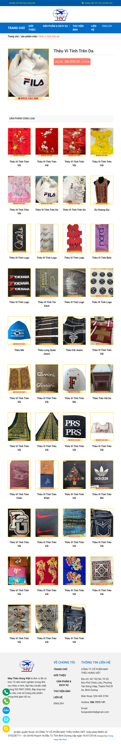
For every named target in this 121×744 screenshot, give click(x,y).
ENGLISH (107, 26)
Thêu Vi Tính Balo (101, 257)
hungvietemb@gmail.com (95, 712)
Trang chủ (13, 36)
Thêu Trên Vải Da (101, 398)
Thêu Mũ (19, 350)
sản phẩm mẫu (29, 36)
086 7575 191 (72, 61)
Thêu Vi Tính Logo (19, 257)
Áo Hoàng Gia (101, 209)
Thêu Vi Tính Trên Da (46, 209)
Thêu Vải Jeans (74, 350)
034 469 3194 (100, 696)
